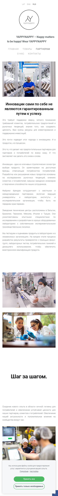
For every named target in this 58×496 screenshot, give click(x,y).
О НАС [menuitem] (20, 53)
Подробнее (24, 471)
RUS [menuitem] (34, 4)
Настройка (34, 471)
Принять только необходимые (29, 486)
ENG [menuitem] (29, 4)
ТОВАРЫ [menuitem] (27, 49)
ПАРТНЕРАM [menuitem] (43, 49)
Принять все (29, 479)
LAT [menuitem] (23, 4)
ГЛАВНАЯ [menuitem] (13, 49)
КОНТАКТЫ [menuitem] (34, 53)
